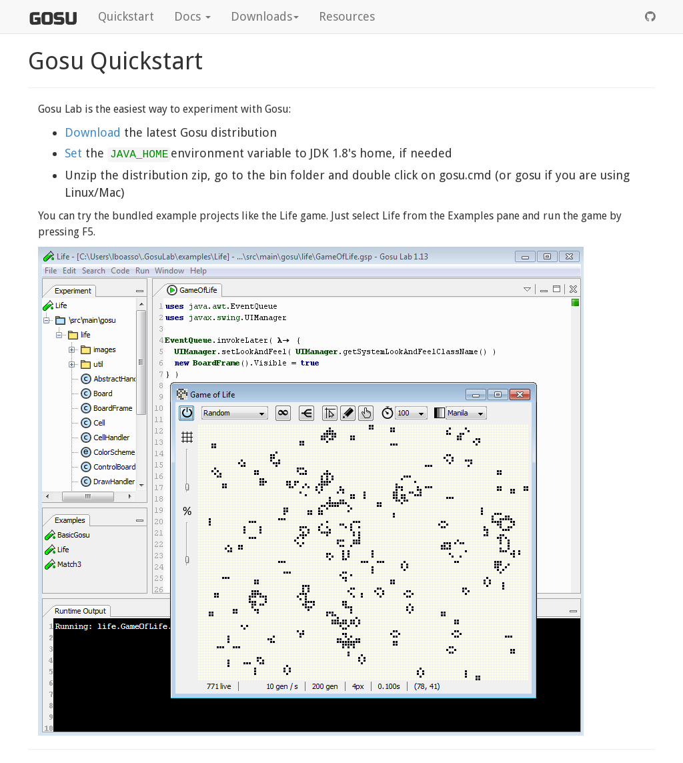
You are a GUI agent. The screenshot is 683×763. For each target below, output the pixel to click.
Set (75, 153)
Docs (192, 16)
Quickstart (126, 16)
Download (93, 132)
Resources (347, 16)
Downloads (265, 16)
